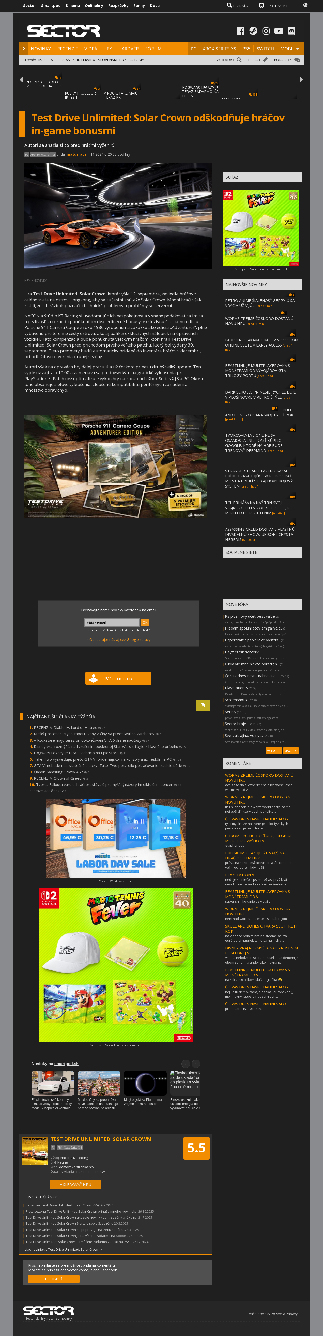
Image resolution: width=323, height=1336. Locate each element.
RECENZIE (67, 48)
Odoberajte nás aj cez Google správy (119, 639)
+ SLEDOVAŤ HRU (75, 1184)
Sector (29, 5)
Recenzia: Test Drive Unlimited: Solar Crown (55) (62, 1205)
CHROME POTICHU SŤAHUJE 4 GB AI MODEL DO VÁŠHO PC (258, 838)
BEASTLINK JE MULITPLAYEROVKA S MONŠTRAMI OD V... (257, 894)
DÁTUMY (136, 59)
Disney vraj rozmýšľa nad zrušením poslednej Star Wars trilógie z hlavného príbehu (110, 746)
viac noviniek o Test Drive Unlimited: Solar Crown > (63, 1249)
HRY (107, 48)
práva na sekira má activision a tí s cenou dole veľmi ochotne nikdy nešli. (260, 865)
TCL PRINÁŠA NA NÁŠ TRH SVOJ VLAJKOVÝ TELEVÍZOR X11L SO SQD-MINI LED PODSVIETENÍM (258, 507)
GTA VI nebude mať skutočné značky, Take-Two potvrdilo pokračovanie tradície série (112, 765)
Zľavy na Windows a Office (115, 881)
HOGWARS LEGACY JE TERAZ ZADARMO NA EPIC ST (200, 91)
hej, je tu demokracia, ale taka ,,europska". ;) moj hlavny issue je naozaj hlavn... (259, 994)
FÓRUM (153, 48)
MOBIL (287, 48)
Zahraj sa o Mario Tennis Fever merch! (115, 1045)
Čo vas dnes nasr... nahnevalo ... (252, 675)
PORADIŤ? (282, 59)
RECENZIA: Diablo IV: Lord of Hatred (69, 727)
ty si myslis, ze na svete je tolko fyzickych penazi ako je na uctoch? (256, 825)
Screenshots (236, 699)
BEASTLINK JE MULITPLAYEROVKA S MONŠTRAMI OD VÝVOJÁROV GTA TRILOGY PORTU (257, 370)
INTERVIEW (86, 59)
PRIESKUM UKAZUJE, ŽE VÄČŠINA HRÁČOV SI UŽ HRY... (255, 855)
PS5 (246, 48)
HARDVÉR (128, 48)
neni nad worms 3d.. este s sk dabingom (256, 918)
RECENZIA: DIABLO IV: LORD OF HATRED (43, 84)
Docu (155, 5)
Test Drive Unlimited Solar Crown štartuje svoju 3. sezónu (69, 1223)
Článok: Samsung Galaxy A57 (61, 771)
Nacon (65, 1157)
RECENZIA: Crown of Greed (61, 778)
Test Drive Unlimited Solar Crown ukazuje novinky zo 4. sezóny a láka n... (81, 1217)
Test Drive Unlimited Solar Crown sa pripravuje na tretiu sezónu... (76, 1229)
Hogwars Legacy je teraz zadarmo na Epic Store (80, 752)
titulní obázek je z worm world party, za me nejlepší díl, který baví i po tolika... (258, 809)
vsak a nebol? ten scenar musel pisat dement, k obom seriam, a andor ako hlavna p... (261, 960)
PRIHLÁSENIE (278, 5)
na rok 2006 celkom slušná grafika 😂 (253, 979)
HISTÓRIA (45, 59)
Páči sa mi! (118, 678)
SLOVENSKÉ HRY (112, 59)
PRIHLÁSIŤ (54, 1279)
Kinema (73, 5)
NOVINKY (41, 48)
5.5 (196, 1147)
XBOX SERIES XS (219, 48)
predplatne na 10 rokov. (243, 1008)
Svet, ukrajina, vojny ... (244, 735)
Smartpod (51, 5)
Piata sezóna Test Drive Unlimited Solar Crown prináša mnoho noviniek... (81, 1211)
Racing (62, 1162)
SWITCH (265, 48)
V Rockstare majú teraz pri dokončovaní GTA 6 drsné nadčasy (91, 740)
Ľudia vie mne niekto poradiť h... (252, 663)
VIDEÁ (90, 48)
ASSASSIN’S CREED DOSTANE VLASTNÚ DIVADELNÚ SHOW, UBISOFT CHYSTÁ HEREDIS (260, 534)
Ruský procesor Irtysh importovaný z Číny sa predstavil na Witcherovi (98, 733)
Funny (139, 5)
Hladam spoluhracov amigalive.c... (254, 628)
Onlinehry (94, 5)
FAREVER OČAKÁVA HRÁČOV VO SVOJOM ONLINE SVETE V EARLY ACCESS (261, 342)
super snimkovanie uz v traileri (249, 901)
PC (193, 48)
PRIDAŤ (254, 59)
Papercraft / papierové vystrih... (252, 639)
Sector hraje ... (237, 723)
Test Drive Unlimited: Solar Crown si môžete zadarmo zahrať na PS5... (79, 1241)
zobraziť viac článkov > (48, 790)
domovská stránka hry (76, 1167)
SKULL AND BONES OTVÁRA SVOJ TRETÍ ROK (259, 412)
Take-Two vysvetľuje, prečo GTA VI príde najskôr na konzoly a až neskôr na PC (107, 759)
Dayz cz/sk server (241, 651)
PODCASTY (64, 59)
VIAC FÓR (291, 751)
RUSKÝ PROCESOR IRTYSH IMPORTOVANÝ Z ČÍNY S (80, 99)
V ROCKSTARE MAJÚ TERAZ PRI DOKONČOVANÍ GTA (121, 97)
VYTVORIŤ (274, 751)
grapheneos (234, 845)
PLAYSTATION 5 (239, 874)
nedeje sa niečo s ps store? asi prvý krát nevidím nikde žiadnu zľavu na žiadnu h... (256, 881)
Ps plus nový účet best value (250, 616)
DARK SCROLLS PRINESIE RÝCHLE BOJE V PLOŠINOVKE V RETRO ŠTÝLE (260, 394)
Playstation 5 (236, 687)
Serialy (230, 711)
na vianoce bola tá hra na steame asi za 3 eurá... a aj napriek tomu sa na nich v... (257, 938)
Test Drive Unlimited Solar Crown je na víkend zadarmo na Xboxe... (77, 1235)
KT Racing (80, 1157)
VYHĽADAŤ (225, 59)
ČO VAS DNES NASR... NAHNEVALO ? (257, 818)
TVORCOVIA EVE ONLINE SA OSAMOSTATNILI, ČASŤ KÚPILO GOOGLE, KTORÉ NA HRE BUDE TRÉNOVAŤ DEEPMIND (254, 443)
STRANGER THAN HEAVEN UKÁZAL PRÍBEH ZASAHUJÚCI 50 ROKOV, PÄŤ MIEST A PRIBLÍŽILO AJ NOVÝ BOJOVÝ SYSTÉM (259, 478)
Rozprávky (118, 5)
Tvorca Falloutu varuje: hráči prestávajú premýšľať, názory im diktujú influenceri (108, 784)
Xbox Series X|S (39, 154)
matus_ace (77, 154)
